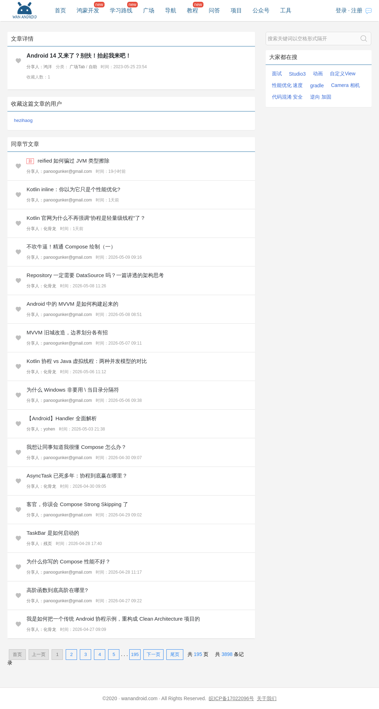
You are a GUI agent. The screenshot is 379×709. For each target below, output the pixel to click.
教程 (192, 10)
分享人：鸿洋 (39, 66)
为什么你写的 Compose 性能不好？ (68, 561)
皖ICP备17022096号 (231, 698)
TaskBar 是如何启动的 (52, 533)
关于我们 (267, 698)
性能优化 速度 (287, 85)
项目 (236, 10)
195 (135, 654)
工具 (285, 10)
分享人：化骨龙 (41, 228)
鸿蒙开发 (88, 10)
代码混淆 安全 (287, 97)
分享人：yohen (40, 429)
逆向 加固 (320, 97)
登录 (341, 10)
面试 (277, 73)
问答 (214, 10)
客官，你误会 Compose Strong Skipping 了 (77, 504)
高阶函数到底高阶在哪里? (57, 590)
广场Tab (77, 66)
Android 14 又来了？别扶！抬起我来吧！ (78, 56)
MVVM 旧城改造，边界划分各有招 (66, 332)
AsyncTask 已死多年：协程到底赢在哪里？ (77, 476)
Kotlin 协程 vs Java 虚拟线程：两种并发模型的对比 (86, 361)
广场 (148, 10)
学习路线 (121, 10)
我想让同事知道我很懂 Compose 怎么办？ (76, 447)
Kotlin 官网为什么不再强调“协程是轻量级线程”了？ (86, 218)
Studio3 (297, 74)
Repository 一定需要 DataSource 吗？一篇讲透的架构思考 (95, 275)
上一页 (39, 654)
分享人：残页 (39, 543)
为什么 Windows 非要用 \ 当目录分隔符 (72, 390)
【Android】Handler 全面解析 (61, 418)
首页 (60, 10)
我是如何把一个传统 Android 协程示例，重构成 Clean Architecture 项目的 (113, 619)
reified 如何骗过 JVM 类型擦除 (73, 161)
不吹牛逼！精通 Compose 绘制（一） (71, 247)
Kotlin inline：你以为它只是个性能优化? (73, 189)
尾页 (174, 654)
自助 (93, 66)
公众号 (261, 10)
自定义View (342, 73)
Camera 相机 (345, 85)
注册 (356, 10)
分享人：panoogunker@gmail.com (59, 171)
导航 (170, 10)
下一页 (153, 654)
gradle (317, 85)
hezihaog (23, 120)
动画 (318, 73)
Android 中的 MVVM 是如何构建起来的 (72, 304)
